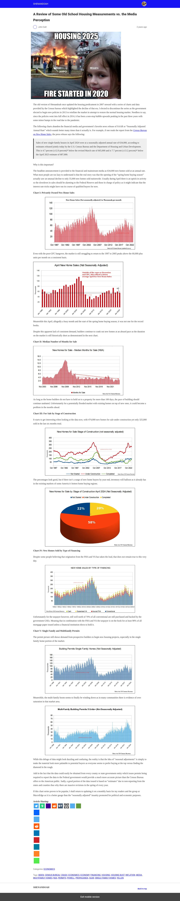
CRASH (64, 875)
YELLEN (120, 878)
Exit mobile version (90, 897)
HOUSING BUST (118, 875)
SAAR (91, 878)
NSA (55, 878)
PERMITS (62, 878)
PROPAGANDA (82, 878)
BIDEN (41, 875)
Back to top (142, 889)
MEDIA (139, 875)
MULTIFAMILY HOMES (42, 878)
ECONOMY (84, 875)
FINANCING (95, 875)
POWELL (71, 878)
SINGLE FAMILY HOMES (105, 878)
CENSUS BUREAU (52, 875)
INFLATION (130, 875)
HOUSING (106, 875)
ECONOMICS (49, 869)
